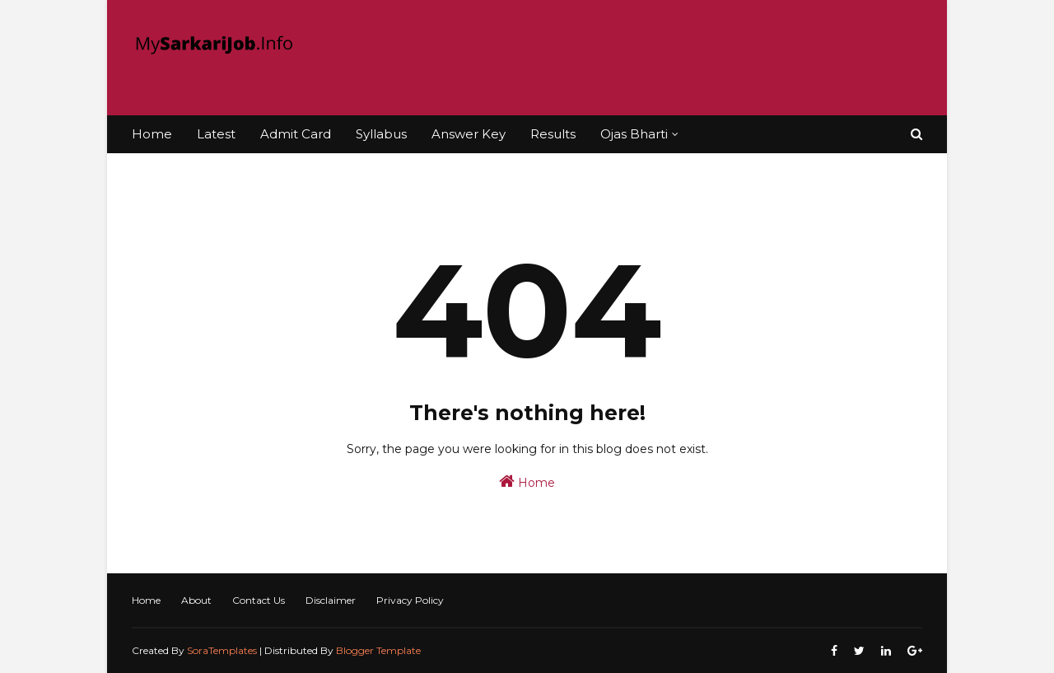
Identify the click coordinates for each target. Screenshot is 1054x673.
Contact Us (258, 600)
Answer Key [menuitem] (468, 134)
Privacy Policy (410, 600)
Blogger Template (378, 650)
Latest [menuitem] (216, 134)
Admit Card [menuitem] (295, 134)
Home (527, 481)
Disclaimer (330, 600)
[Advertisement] (622, 58)
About (196, 600)
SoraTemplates (222, 650)
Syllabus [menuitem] (381, 134)
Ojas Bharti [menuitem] (634, 134)
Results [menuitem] (553, 134)
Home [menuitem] (152, 134)
